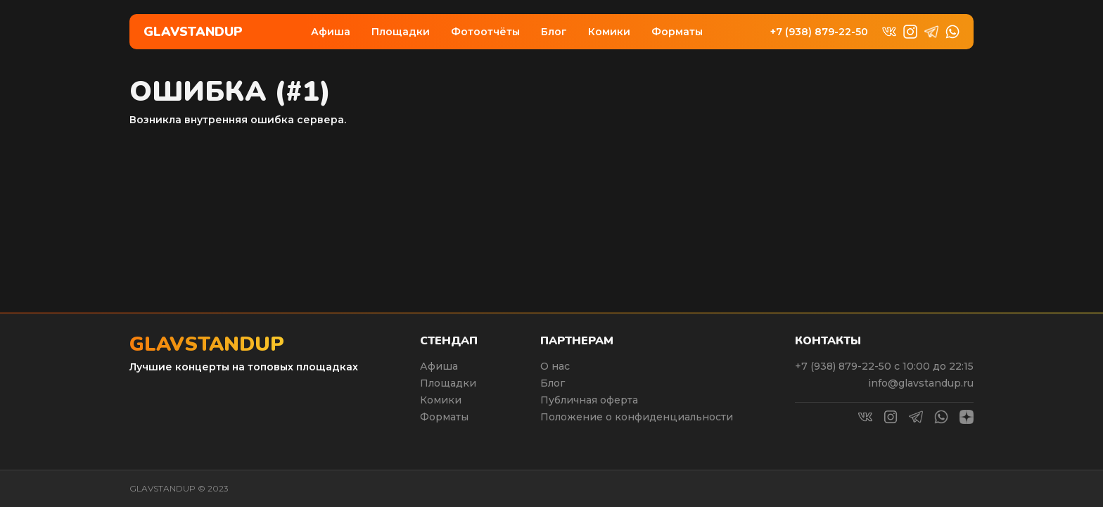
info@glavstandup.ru (921, 383)
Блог (554, 31)
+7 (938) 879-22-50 (819, 32)
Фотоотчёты (485, 31)
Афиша (330, 31)
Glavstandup (193, 31)
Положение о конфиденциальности (636, 417)
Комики (609, 31)
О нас (555, 366)
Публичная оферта (589, 400)
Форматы (677, 31)
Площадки (400, 31)
